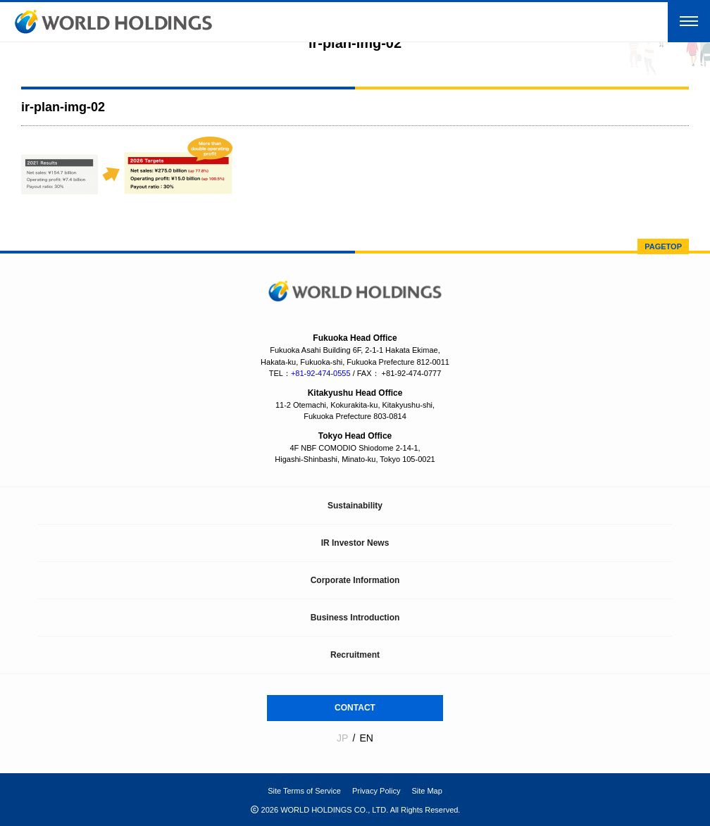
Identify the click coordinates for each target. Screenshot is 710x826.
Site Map (426, 791)
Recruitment (355, 655)
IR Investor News (355, 543)
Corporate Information (355, 580)
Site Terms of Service (304, 791)
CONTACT (355, 708)
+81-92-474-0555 (321, 373)
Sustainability (355, 506)
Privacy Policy (376, 791)
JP (342, 738)
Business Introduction (355, 617)
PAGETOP (663, 246)
